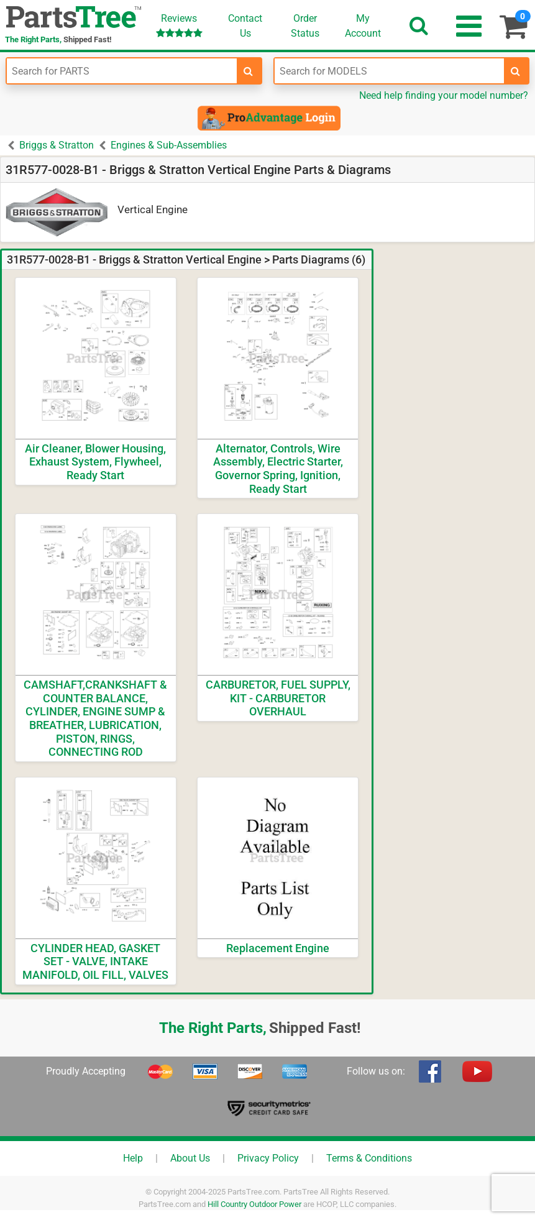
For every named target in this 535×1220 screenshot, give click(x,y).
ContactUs (245, 25)
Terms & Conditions (369, 1158)
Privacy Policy (268, 1158)
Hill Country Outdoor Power (254, 1204)
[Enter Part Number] (122, 70)
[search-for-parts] (248, 70)
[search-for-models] (515, 70)
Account (363, 25)
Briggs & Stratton (56, 145)
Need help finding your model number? (443, 95)
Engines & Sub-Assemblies (169, 145)
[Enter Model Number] (390, 70)
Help (133, 1158)
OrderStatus (305, 25)
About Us (190, 1158)
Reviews (179, 25)
